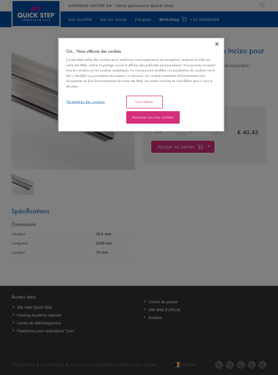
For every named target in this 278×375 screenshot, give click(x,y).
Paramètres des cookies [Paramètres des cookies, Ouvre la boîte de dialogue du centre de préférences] (86, 101)
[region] (141, 85)
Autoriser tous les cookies (153, 117)
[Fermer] (217, 44)
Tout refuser (144, 101)
